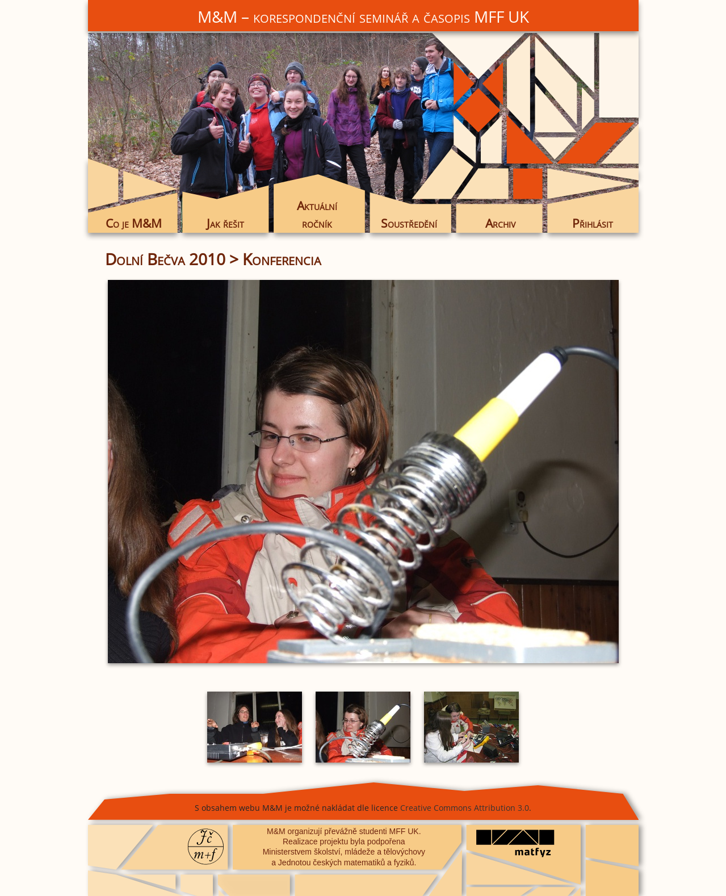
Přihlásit (592, 223)
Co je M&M (134, 223)
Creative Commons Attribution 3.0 (464, 807)
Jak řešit (225, 223)
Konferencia (281, 259)
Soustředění (409, 223)
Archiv (500, 223)
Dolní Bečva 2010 (165, 259)
